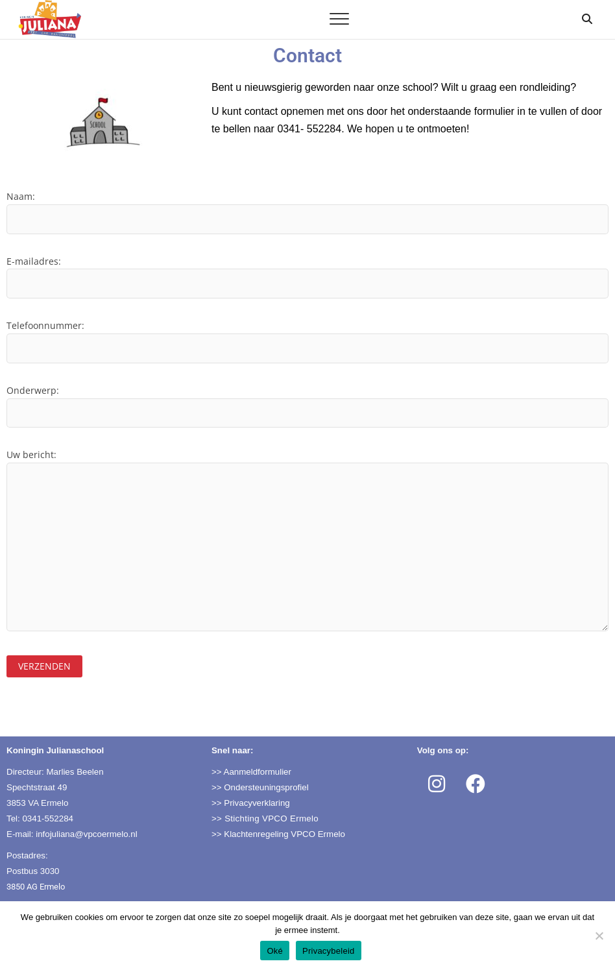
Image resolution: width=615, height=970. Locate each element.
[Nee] (598, 935)
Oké (275, 951)
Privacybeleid (328, 951)
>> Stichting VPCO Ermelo (265, 818)
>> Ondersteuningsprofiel (260, 787)
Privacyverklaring (256, 803)
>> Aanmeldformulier (251, 772)
